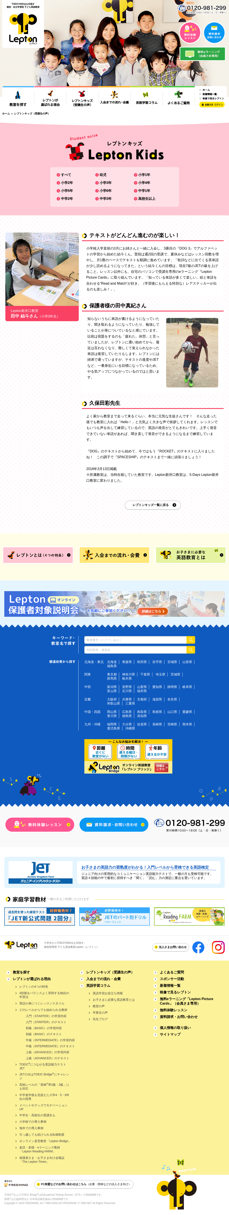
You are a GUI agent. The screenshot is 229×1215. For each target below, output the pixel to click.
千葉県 (145, 674)
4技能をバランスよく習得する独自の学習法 (44, 995)
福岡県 (112, 724)
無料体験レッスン (173, 1010)
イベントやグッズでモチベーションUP (43, 1107)
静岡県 (172, 687)
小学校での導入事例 (32, 1121)
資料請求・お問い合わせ (179, 1017)
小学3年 (106, 183)
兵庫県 (127, 699)
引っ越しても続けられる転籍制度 (41, 1134)
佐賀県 (142, 724)
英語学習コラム (98, 985)
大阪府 (112, 699)
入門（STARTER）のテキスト (46, 1022)
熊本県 (187, 724)
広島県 (127, 712)
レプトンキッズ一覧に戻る (151, 505)
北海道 (112, 662)
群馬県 (112, 678)
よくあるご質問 (172, 972)
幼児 (103, 175)
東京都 (112, 674)
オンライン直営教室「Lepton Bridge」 (45, 1141)
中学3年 (106, 198)
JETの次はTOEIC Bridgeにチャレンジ (44, 1076)
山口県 (172, 712)
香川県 (112, 716)
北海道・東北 (94, 662)
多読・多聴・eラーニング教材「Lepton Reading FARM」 (39, 1149)
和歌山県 (113, 703)
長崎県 (157, 724)
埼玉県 (160, 674)
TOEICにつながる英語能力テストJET (42, 1066)
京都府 (142, 699)
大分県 (127, 724)
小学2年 (67, 183)
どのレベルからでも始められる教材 (43, 1009)
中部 (87, 687)
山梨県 (142, 687)
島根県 (157, 712)
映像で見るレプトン (175, 992)
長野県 (127, 687)
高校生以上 (146, 198)
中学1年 (144, 191)
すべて (66, 175)
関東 (87, 674)
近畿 (87, 699)
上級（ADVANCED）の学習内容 (47, 1052)
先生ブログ (100, 1019)
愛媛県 (187, 712)
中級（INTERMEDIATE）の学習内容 (50, 1040)
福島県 (112, 666)
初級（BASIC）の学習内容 (44, 1028)
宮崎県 (172, 724)
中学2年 (67, 198)
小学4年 (144, 183)
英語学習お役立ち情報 (108, 993)
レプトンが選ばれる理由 (32, 979)
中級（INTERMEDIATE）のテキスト (50, 1046)
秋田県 (142, 662)
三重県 (130, 703)
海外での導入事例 (31, 1128)
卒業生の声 (100, 1012)
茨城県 (175, 674)
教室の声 (99, 1006)
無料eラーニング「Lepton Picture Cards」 (186, 1001)
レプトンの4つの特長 (33, 986)
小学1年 (144, 175)
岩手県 (157, 662)
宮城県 (172, 662)
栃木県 (127, 678)
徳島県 (127, 716)
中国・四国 (92, 712)
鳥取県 (142, 712)
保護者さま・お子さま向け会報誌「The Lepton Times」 (41, 1159)
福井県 (142, 691)
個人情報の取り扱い (175, 1028)
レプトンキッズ (110, 972)
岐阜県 (187, 687)
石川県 (127, 691)
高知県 (142, 716)
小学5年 (67, 191)
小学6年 (106, 191)
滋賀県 (157, 699)
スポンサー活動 (172, 979)
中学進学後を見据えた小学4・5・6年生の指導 (44, 1097)
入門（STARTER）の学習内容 (46, 1016)
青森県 (127, 662)
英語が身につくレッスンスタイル (41, 1003)
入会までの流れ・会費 (103, 979)
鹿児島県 (113, 728)
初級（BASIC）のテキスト (44, 1034)
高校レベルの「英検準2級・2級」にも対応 (44, 1086)
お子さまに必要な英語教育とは (114, 999)
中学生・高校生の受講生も (37, 1115)
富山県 (112, 691)
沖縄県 (130, 728)
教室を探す (21, 972)
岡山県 (112, 712)
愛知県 (157, 687)
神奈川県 (128, 674)
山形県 (187, 662)
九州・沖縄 (92, 724)
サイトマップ (170, 1034)
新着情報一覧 (170, 985)
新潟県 (112, 687)
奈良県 (172, 699)
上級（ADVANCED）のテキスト (47, 1058)
